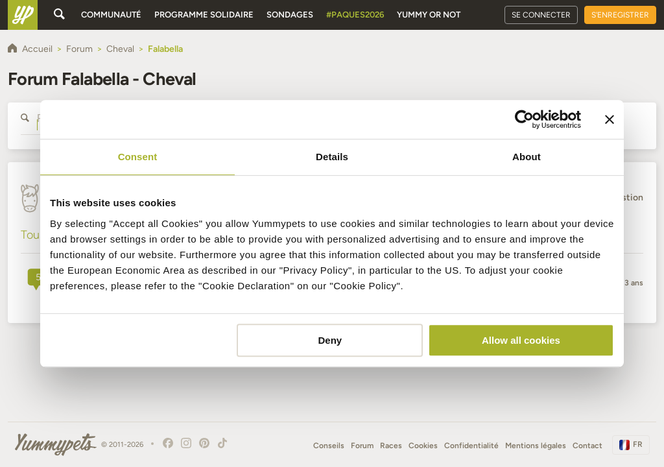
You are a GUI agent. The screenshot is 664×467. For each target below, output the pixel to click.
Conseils (328, 445)
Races (391, 445)
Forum (362, 445)
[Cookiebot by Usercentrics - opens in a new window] (524, 119)
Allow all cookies (521, 340)
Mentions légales (535, 445)
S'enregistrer (620, 14)
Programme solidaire (204, 14)
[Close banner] (609, 119)
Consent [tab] (138, 156)
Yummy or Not (428, 14)
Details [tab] (332, 156)
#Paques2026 (355, 14)
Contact (587, 445)
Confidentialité (471, 445)
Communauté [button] (111, 14)
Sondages (290, 14)
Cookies (423, 445)
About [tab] (526, 156)
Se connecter (541, 14)
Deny (330, 340)
